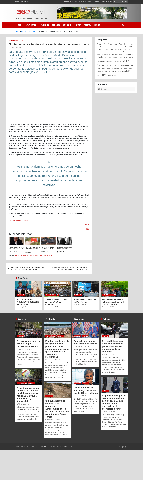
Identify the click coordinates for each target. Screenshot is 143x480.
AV (18, 383)
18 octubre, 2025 (79, 304)
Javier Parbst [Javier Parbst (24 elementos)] (109, 61)
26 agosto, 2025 (107, 412)
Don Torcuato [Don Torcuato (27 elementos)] (104, 54)
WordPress (68, 446)
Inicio (58, 1)
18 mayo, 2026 (21, 307)
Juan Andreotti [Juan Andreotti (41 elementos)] (117, 61)
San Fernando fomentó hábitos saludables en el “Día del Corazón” (113, 302)
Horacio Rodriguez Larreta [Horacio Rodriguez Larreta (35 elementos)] (120, 57)
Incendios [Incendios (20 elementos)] (131, 57)
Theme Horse (43, 446)
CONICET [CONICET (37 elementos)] (106, 49)
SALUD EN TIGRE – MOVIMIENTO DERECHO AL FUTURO (28, 302)
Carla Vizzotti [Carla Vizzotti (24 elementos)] (111, 47)
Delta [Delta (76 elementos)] (125, 52)
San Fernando (14, 40)
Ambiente (74, 1)
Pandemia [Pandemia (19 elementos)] (125, 68)
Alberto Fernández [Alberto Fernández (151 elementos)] (105, 44)
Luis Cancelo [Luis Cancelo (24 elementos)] (110, 65)
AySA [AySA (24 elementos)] (132, 44)
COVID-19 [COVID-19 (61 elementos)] (127, 49)
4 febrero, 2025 (21, 404)
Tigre (19, 295)
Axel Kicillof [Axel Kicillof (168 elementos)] (124, 44)
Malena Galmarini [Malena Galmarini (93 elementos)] (122, 66)
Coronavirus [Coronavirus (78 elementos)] (114, 49)
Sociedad (89, 1)
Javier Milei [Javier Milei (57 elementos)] (101, 61)
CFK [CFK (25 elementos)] (125, 47)
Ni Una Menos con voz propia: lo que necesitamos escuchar (28, 344)
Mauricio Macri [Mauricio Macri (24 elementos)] (118, 68)
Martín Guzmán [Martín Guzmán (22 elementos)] (106, 68)
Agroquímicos (51, 336)
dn (20, 48)
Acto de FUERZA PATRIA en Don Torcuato (85, 301)
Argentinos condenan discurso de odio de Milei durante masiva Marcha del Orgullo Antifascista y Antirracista (28, 394)
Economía (79, 319)
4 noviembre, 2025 (51, 307)
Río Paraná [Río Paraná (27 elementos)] (105, 71)
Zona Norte (66, 1)
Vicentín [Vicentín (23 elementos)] (114, 75)
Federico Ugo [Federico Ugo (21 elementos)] (118, 54)
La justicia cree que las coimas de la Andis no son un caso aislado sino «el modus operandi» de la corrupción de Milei (114, 402)
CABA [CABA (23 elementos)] (105, 47)
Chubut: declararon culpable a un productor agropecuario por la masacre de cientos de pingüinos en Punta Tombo (57, 409)
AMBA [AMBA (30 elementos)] (116, 44)
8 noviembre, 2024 (51, 419)
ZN (22, 40)
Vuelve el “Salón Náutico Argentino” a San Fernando (56, 302)
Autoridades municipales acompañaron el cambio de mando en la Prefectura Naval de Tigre (69, 268)
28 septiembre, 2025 (23, 349)
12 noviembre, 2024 (51, 360)
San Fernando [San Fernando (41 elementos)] (116, 71)
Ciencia (96, 1)
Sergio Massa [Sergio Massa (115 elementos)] (128, 71)
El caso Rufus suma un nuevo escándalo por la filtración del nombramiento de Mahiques (112, 346)
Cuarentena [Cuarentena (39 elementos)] (118, 52)
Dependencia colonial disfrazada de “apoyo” (85, 342)
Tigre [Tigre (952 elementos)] (103, 74)
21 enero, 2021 (13, 48)
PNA (41, 255)
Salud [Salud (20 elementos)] (110, 71)
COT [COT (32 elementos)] (121, 49)
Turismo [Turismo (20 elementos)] (109, 75)
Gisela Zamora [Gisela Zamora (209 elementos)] (104, 57)
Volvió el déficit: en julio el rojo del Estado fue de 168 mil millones (86, 390)
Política (103, 1)
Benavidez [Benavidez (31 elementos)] (100, 47)
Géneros (81, 1)
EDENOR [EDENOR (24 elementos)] (111, 54)
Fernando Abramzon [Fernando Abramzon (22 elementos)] (128, 54)
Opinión (85, 336)
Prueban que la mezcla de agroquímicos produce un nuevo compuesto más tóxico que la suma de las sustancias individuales (57, 349)
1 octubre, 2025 (107, 307)
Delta (24, 255)
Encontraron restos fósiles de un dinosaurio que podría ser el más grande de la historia (28, 268)
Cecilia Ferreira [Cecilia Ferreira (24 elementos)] (120, 47)
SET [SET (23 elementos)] (98, 75)
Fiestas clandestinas (33, 255)
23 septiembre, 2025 (80, 346)
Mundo (110, 1)
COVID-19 (18, 255)
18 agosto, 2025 (79, 396)
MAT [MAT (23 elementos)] (112, 68)
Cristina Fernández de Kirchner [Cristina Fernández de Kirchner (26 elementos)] (105, 52)
